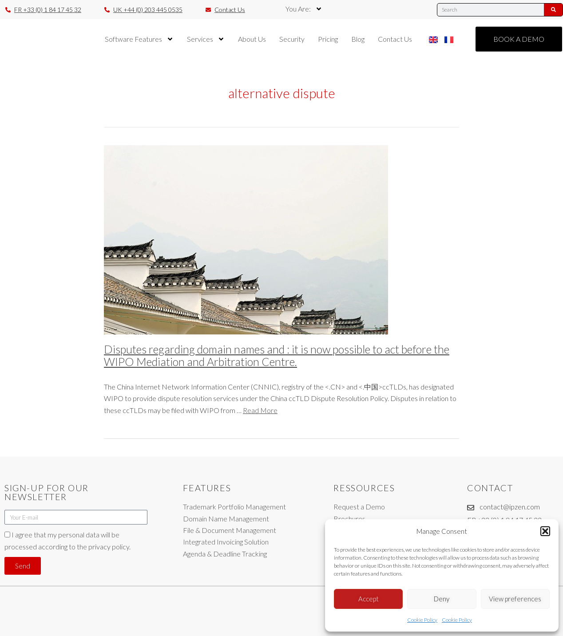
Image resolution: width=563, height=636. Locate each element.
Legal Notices (272, 625)
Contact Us (395, 39)
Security (292, 39)
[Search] (553, 10)
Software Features (139, 39)
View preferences (515, 599)
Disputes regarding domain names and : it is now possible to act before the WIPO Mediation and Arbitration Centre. (276, 355)
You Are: (303, 8)
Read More (260, 410)
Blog (358, 39)
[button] (545, 531)
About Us (252, 39)
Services (206, 39)
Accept (368, 599)
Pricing (328, 39)
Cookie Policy (422, 619)
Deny (441, 599)
